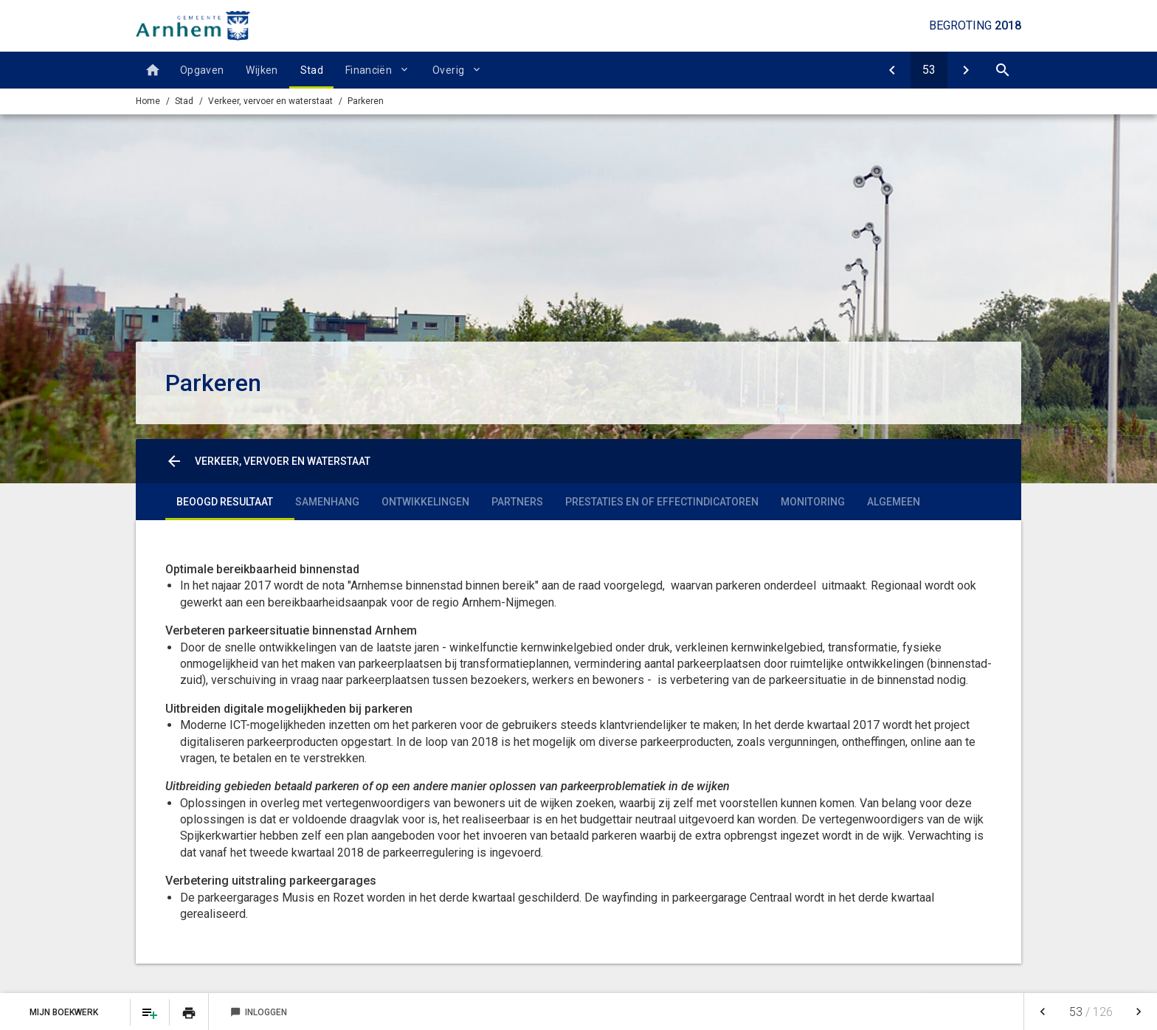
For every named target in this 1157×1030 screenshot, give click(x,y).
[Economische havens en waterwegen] (965, 70)
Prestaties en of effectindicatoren (662, 502)
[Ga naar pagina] (929, 70)
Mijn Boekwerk (65, 1012)
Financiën (368, 70)
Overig (448, 70)
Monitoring (813, 502)
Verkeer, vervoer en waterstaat (270, 101)
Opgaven (202, 70)
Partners (517, 502)
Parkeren (366, 101)
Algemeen (893, 502)
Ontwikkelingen (425, 502)
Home (148, 101)
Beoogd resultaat (224, 502)
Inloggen (258, 1012)
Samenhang (327, 502)
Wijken (261, 70)
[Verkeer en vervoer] (892, 70)
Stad (311, 70)
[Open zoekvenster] (1002, 70)
